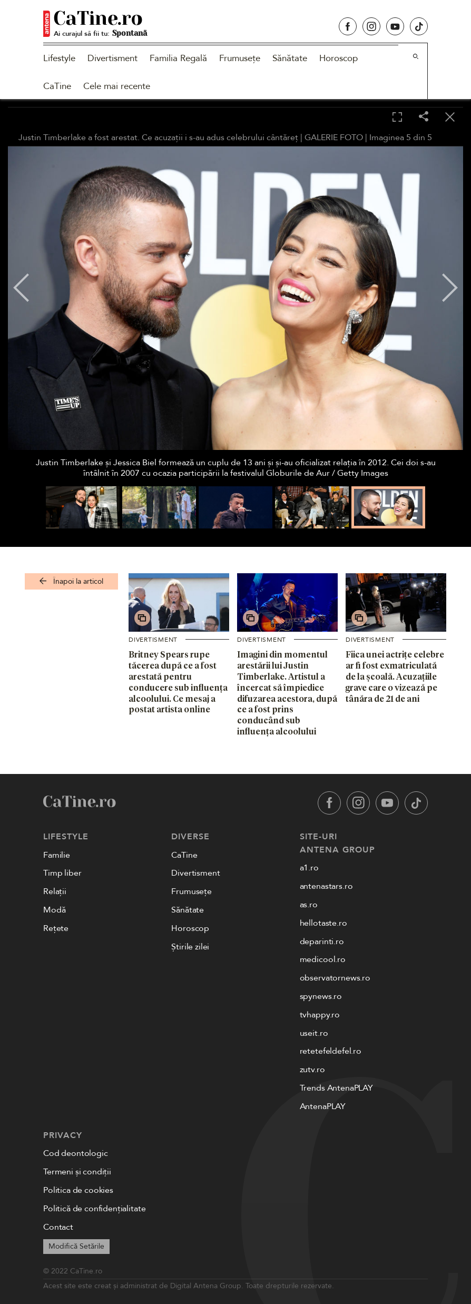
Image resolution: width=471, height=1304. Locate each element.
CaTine (57, 86)
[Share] (423, 117)
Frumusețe (239, 58)
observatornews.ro (335, 978)
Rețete (55, 928)
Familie (56, 855)
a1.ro (309, 868)
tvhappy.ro (320, 1015)
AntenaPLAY (323, 1106)
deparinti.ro (322, 941)
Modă (54, 910)
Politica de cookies (78, 1190)
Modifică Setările (76, 1246)
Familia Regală (178, 58)
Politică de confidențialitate (94, 1208)
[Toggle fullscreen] (397, 117)
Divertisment (112, 58)
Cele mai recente (116, 86)
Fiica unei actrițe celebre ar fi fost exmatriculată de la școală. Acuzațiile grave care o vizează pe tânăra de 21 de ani (395, 676)
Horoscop (338, 58)
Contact (58, 1227)
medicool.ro (323, 959)
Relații (54, 891)
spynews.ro (321, 996)
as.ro (309, 904)
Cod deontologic (75, 1153)
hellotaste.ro (323, 923)
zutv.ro (312, 1069)
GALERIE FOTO (334, 137)
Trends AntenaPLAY (336, 1088)
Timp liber (62, 873)
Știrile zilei (190, 947)
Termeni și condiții (77, 1172)
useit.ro (314, 1033)
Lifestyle (59, 58)
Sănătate (289, 58)
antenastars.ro (326, 886)
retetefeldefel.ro (330, 1051)
